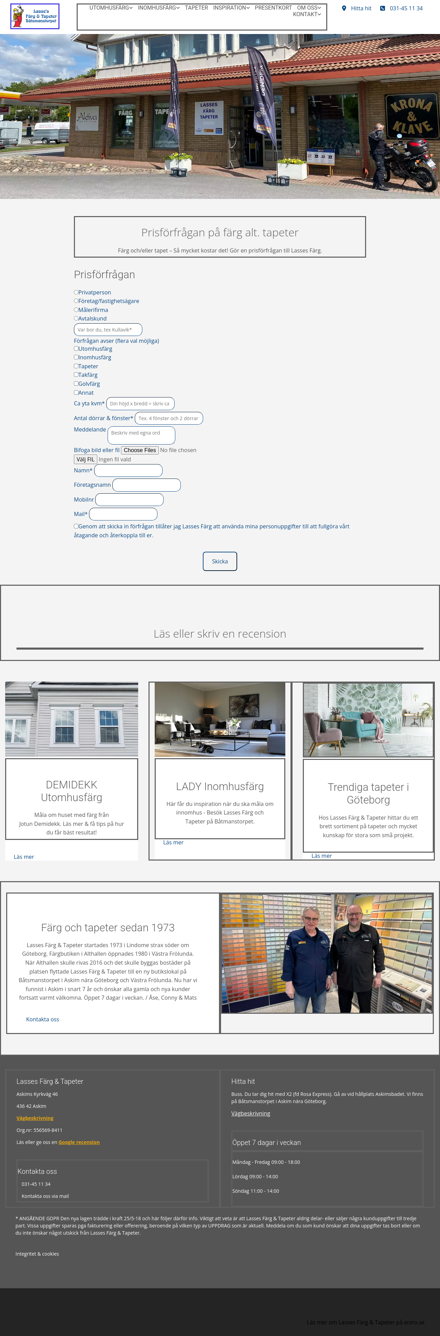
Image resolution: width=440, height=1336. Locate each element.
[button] (401, 8)
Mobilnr (84, 499)
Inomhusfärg (157, 7)
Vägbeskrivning (34, 1118)
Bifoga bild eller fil (97, 450)
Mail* (81, 514)
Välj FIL (86, 459)
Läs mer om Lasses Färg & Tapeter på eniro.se (366, 1322)
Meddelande (90, 429)
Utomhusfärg (109, 7)
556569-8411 (48, 1130)
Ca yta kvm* (89, 403)
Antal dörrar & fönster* (103, 418)
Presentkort (273, 7)
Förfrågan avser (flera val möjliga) (116, 341)
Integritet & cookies (37, 1253)
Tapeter (196, 7)
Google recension (79, 1142)
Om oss (307, 7)
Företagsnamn (92, 485)
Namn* (83, 470)
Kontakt (305, 14)
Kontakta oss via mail (43, 1196)
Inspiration (229, 7)
